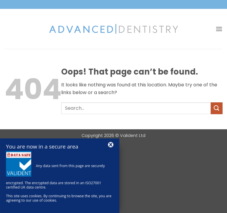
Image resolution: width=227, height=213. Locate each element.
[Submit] (217, 108)
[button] (219, 29)
